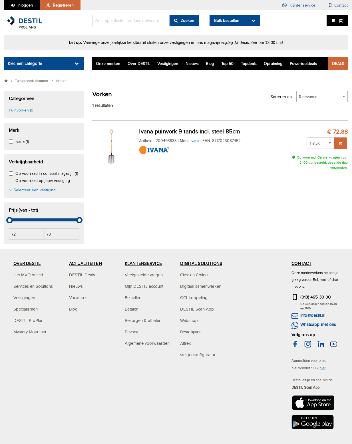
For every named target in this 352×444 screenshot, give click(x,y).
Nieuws (192, 63)
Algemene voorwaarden (147, 343)
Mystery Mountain (29, 332)
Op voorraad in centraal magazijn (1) (46, 173)
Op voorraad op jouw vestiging (42, 180)
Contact (341, 5)
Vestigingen (167, 63)
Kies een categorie (25, 63)
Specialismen (25, 309)
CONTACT (301, 263)
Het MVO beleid (28, 275)
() (340, 20)
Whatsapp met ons (318, 324)
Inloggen (25, 5)
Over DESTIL (139, 63)
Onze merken (108, 63)
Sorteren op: (282, 97)
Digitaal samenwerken (200, 286)
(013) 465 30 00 (315, 297)
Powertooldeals (303, 63)
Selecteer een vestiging (35, 190)
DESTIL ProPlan (28, 320)
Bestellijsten (191, 332)
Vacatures (78, 298)
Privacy (131, 332)
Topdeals (249, 63)
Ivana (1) (22, 141)
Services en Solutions (33, 286)
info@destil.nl (312, 315)
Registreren (63, 5)
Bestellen (133, 298)
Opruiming (273, 63)
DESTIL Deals (82, 275)
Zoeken (187, 20)
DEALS (338, 63)
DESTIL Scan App (197, 309)
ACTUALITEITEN (85, 263)
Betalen (131, 309)
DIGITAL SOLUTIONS (201, 263)
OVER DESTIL (27, 263)
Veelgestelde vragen (144, 275)
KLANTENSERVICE (143, 263)
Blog (210, 63)
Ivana (195, 140)
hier (322, 367)
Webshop (189, 320)
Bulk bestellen (226, 20)
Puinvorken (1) (21, 110)
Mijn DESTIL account (144, 286)
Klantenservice (302, 5)
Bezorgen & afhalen (143, 320)
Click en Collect (194, 275)
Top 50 (227, 63)
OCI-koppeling (194, 298)
